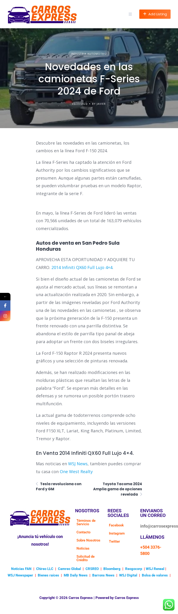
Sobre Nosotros (88, 540)
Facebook (116, 525)
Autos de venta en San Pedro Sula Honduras (78, 246)
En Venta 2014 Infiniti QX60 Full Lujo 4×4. (85, 453)
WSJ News (78, 463)
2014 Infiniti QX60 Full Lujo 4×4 (81, 267)
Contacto (83, 532)
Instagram (117, 533)
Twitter (114, 541)
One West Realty (76, 471)
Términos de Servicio (85, 522)
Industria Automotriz (89, 53)
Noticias (82, 548)
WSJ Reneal (155, 569)
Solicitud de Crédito (85, 558)
